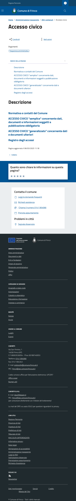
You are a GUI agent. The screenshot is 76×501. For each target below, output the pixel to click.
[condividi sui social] (14, 39)
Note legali (12, 445)
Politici (10, 271)
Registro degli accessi (21, 140)
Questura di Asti (14, 426)
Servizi (35, 488)
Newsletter (12, 479)
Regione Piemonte (14, 3)
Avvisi (10, 319)
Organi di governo (15, 263)
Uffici (10, 274)
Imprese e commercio (16, 302)
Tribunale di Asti (14, 434)
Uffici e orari (12, 378)
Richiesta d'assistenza (16, 463)
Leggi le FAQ (13, 454)
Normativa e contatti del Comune (27, 113)
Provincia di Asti (14, 423)
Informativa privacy (15, 441)
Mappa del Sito (24, 491)
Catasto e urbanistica (16, 295)
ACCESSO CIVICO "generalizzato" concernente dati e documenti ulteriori (37, 132)
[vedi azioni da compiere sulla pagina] (45, 39)
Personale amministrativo (18, 267)
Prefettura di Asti (14, 430)
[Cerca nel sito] (64, 11)
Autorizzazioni (13, 291)
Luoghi (10, 333)
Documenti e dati (14, 256)
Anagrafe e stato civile (17, 288)
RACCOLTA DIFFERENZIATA (19, 437)
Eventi (10, 336)
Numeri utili (12, 381)
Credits (51, 488)
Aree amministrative (16, 252)
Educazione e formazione (17, 299)
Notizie (11, 316)
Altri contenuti (47, 19)
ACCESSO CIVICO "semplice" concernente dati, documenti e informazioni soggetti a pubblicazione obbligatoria (35, 122)
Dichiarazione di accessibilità (19, 448)
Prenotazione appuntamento (19, 460)
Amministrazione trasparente (27, 19)
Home (10, 19)
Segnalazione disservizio (17, 457)
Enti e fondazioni (14, 260)
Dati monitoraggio (15, 488)
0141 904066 (21, 358)
